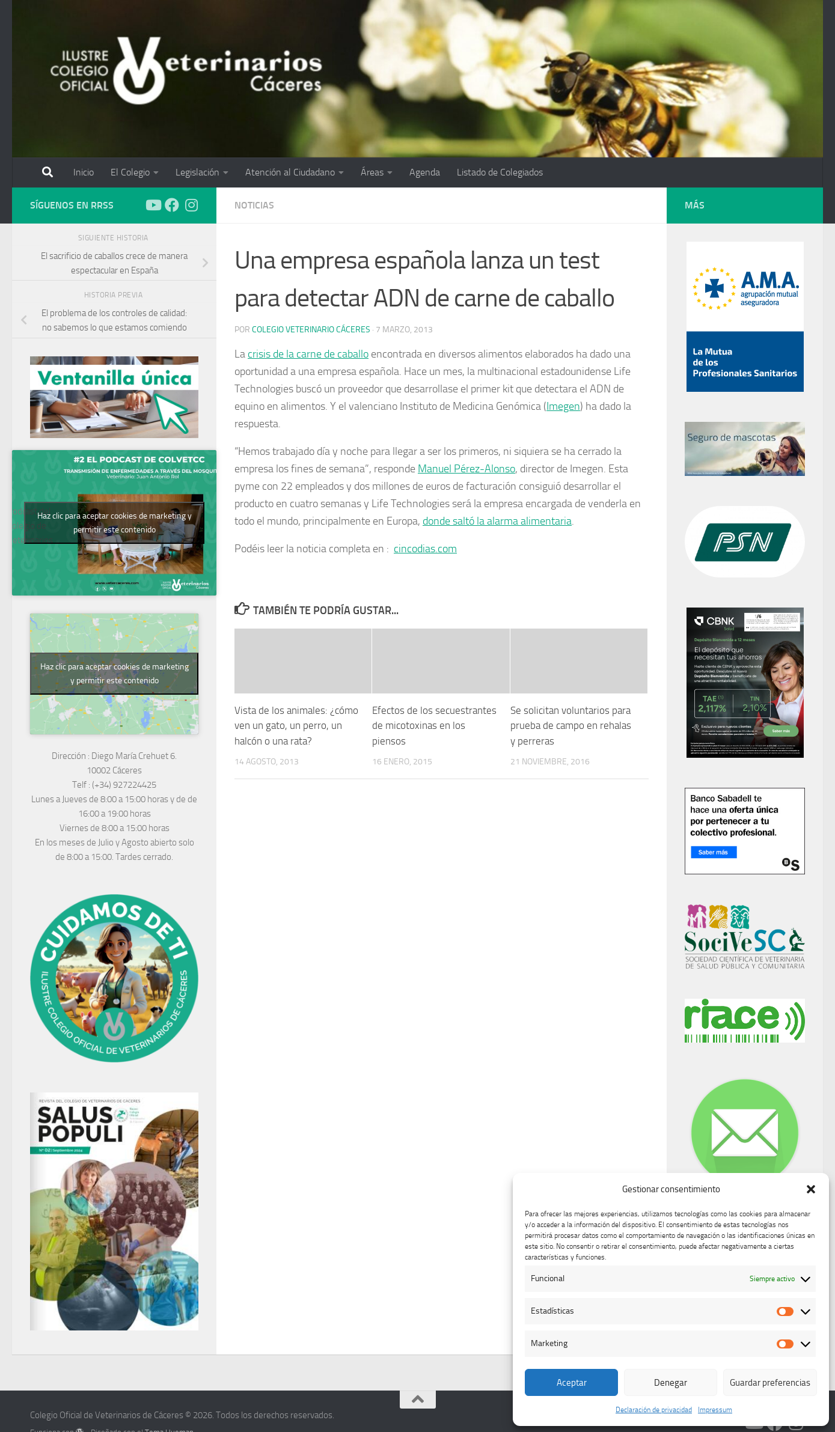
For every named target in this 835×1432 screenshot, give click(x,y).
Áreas (372, 172)
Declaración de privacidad (654, 1410)
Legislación (197, 172)
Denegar (670, 1382)
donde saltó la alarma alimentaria (497, 521)
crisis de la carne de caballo (308, 354)
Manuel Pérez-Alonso (466, 468)
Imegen (563, 406)
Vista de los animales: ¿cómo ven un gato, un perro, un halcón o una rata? (296, 725)
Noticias (254, 205)
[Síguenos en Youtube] (152, 205)
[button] (811, 1189)
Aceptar (572, 1382)
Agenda (424, 172)
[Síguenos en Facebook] (172, 205)
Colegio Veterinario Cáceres (311, 329)
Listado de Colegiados (500, 172)
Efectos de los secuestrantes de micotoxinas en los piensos (434, 725)
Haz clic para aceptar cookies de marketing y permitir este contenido (114, 523)
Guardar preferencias (770, 1382)
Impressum (715, 1410)
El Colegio (130, 172)
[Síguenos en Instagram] (191, 205)
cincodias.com (425, 548)
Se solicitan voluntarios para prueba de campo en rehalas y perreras (570, 725)
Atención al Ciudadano (290, 172)
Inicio (83, 172)
